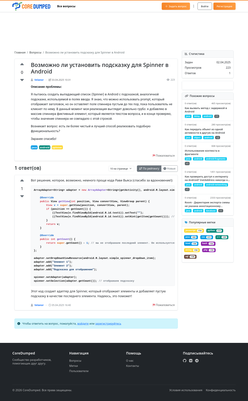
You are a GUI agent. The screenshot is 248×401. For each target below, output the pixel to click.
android (45, 147)
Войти (205, 6)
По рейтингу (148, 169)
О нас (130, 361)
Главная (19, 52)
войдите (83, 324)
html (191, 246)
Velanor (39, 79)
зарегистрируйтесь (108, 324)
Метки (73, 366)
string (192, 252)
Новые (169, 169)
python (215, 233)
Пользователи (79, 371)
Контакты (132, 366)
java (34, 147)
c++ (222, 239)
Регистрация (224, 6)
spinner (57, 147)
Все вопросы (66, 6)
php (209, 252)
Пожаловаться (163, 156)
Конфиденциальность (221, 390)
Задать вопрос (176, 6)
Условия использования (185, 390)
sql (190, 259)
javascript (194, 233)
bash (209, 246)
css (207, 239)
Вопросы (35, 52)
